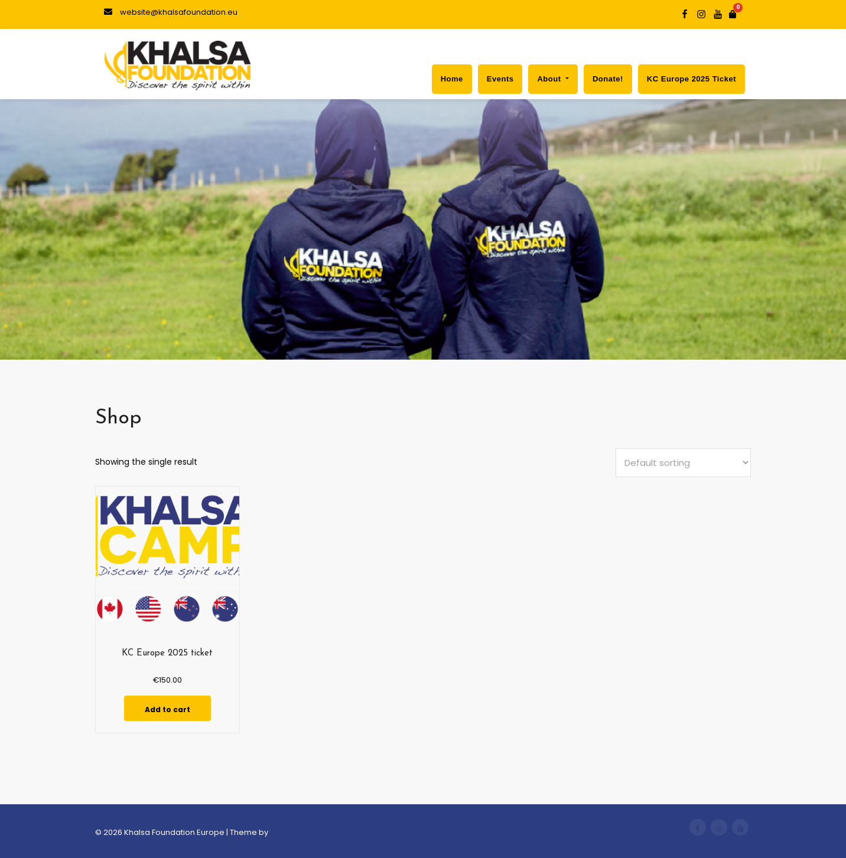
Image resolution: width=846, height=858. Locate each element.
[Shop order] (683, 462)
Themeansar (295, 832)
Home (452, 78)
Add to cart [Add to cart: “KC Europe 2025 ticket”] (167, 709)
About (552, 78)
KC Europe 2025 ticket (691, 78)
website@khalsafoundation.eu (170, 12)
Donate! (608, 78)
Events (500, 78)
